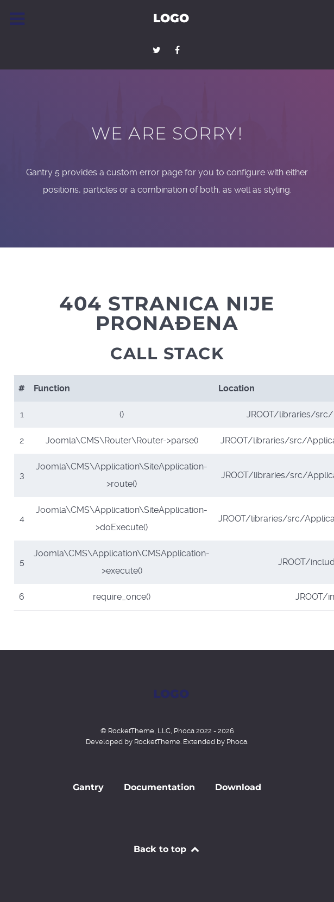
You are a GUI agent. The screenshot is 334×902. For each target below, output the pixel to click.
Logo (171, 18)
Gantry (88, 787)
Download (238, 787)
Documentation (159, 787)
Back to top (167, 849)
